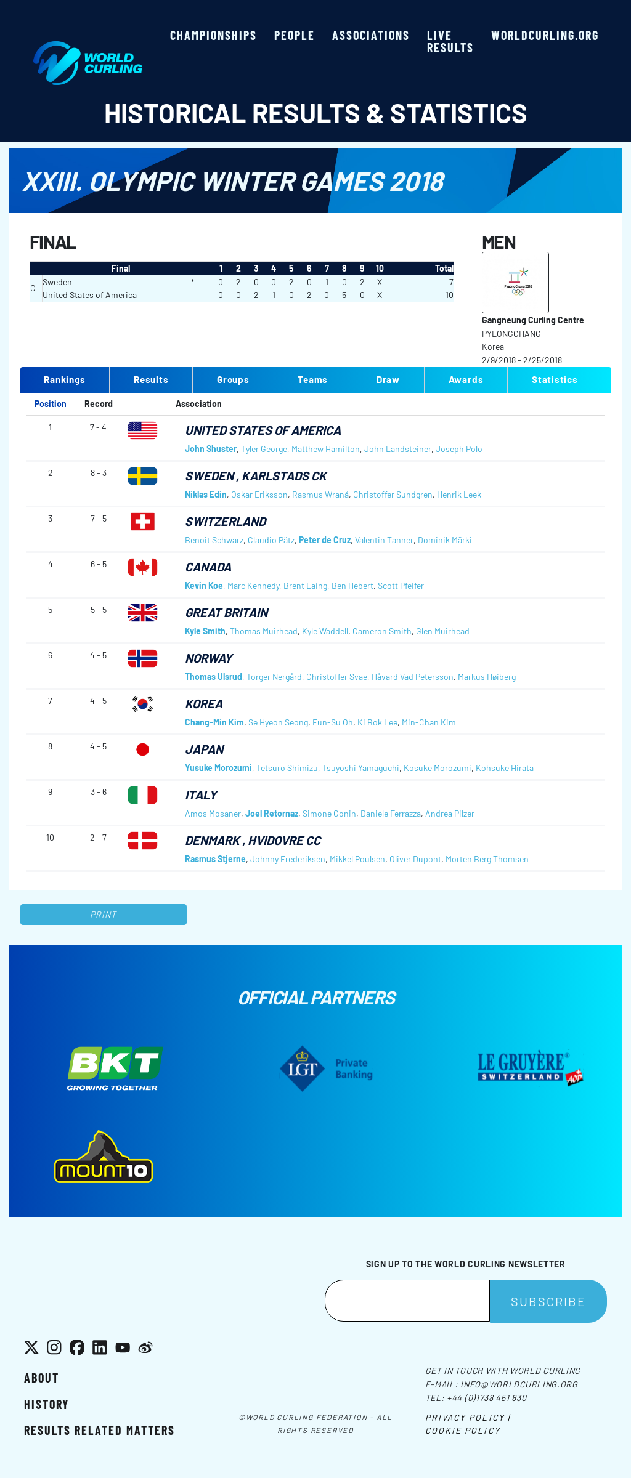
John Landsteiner (397, 448)
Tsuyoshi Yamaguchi (360, 767)
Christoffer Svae (336, 676)
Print (103, 914)
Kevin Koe (204, 585)
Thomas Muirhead (264, 631)
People (294, 35)
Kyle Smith (205, 631)
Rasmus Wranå (320, 494)
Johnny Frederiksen (287, 859)
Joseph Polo (459, 448)
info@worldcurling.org (519, 1384)
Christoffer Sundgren (393, 494)
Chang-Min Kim (214, 722)
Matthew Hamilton (325, 448)
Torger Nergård (274, 676)
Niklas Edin (206, 494)
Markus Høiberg (487, 676)
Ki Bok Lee (377, 722)
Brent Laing (305, 585)
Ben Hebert (352, 585)
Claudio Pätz (271, 540)
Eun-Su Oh (332, 722)
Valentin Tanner (384, 540)
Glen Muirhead (443, 631)
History (46, 1404)
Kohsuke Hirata (505, 767)
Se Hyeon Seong (278, 722)
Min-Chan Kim (429, 722)
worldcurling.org (545, 35)
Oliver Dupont (415, 859)
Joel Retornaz (271, 813)
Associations (371, 35)
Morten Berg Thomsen (487, 859)
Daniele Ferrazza (390, 813)
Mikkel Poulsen (357, 859)
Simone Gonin (329, 813)
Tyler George (264, 448)
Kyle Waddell (325, 631)
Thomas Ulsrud (213, 676)
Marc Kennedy (253, 585)
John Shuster (211, 448)
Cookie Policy (462, 1430)
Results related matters (99, 1430)
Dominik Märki (445, 540)
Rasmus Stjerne (215, 859)
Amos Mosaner (213, 813)
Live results (450, 41)
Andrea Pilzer (449, 813)
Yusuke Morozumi (218, 767)
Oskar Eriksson (259, 494)
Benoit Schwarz (214, 540)
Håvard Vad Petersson (413, 676)
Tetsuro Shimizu (287, 767)
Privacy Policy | (468, 1417)
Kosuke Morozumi (437, 767)
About (41, 1377)
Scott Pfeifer (401, 585)
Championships (213, 35)
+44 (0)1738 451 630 (486, 1397)
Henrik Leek (459, 494)
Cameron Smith (382, 631)
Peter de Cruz (325, 540)
